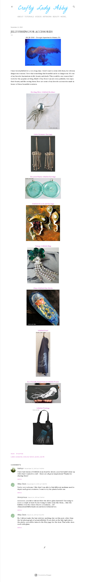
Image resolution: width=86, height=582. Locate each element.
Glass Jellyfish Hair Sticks (43, 288)
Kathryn (20, 468)
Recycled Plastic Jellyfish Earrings (43, 177)
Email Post (19, 453)
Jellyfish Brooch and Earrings (43, 204)
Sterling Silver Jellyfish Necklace (43, 92)
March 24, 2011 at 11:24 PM (35, 515)
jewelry (37, 457)
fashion (32, 457)
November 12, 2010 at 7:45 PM (34, 468)
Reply (19, 479)
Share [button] (12, 453)
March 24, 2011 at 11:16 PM (36, 497)
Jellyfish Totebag (43, 408)
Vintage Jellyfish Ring (43, 246)
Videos (38, 17)
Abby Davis (21, 484)
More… (64, 17)
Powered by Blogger (43, 575)
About (20, 17)
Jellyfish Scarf (43, 330)
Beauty (56, 17)
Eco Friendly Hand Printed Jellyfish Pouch (43, 382)
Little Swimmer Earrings (43, 134)
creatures (26, 457)
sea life (42, 457)
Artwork (47, 17)
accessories (18, 457)
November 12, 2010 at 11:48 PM (37, 484)
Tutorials (29, 17)
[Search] (74, 6)
